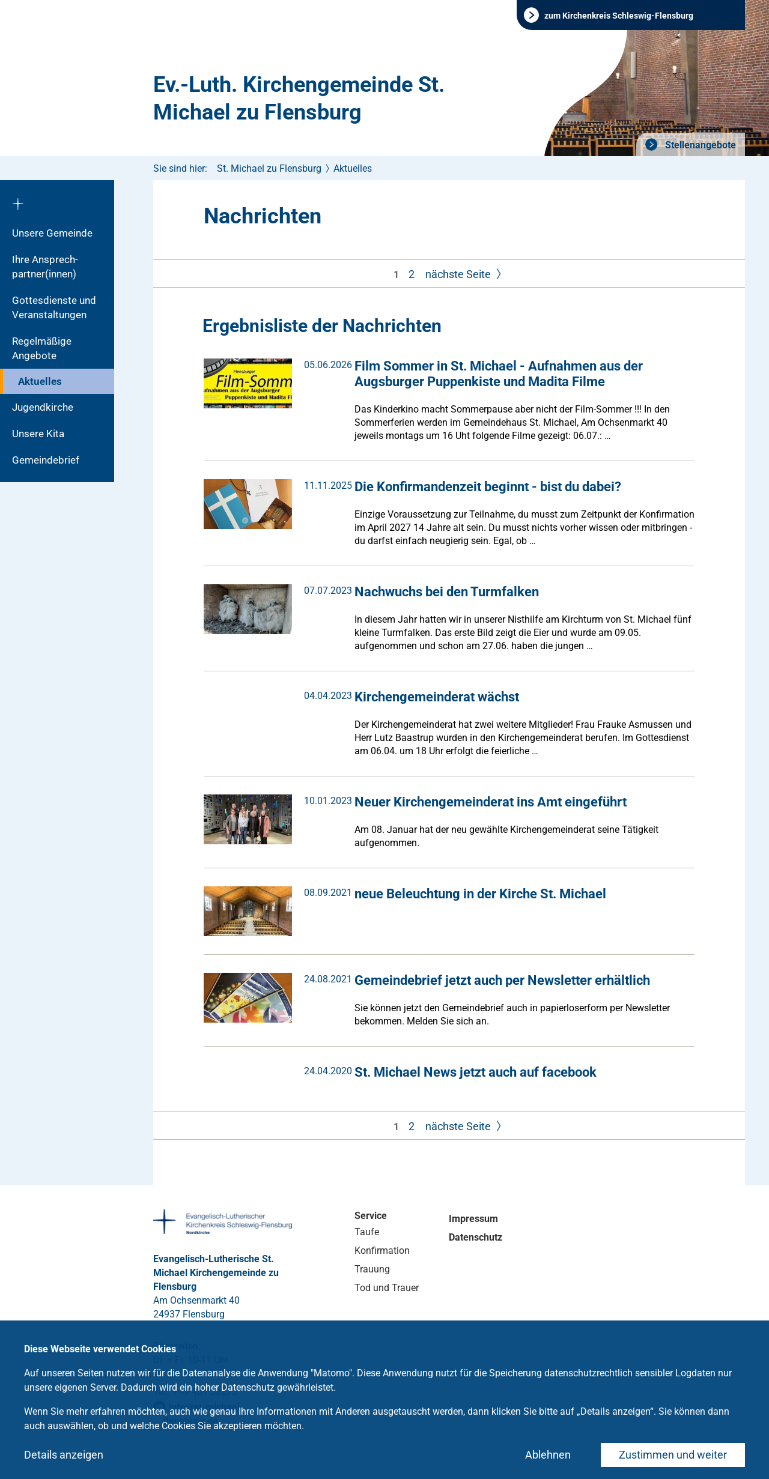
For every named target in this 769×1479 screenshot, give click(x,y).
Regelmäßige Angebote (41, 348)
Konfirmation (382, 1250)
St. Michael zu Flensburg (269, 168)
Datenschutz (475, 1237)
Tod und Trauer (386, 1287)
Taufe (366, 1232)
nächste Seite (464, 275)
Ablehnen (548, 1454)
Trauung (372, 1269)
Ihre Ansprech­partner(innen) (45, 266)
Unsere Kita (38, 434)
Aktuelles (40, 381)
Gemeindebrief (45, 460)
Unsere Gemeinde (52, 233)
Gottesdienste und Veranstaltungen (54, 307)
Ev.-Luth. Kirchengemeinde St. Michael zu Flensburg (299, 98)
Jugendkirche (42, 407)
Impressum (473, 1218)
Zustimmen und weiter (673, 1454)
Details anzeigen (63, 1454)
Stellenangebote (699, 145)
